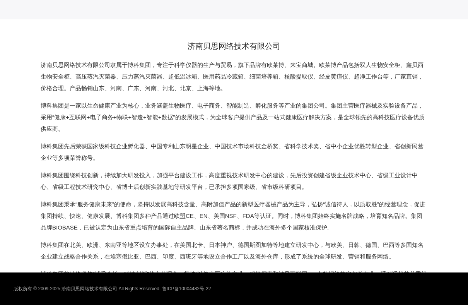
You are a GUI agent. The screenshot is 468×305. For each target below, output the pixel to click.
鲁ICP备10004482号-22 (186, 288)
